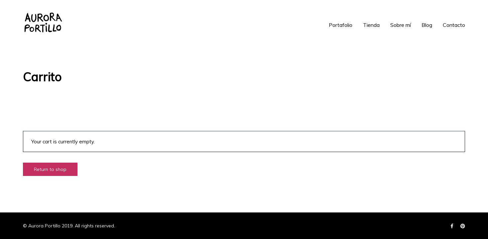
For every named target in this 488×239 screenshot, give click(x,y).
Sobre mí (400, 25)
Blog (427, 25)
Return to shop (50, 169)
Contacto (454, 25)
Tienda (371, 25)
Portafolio (340, 25)
